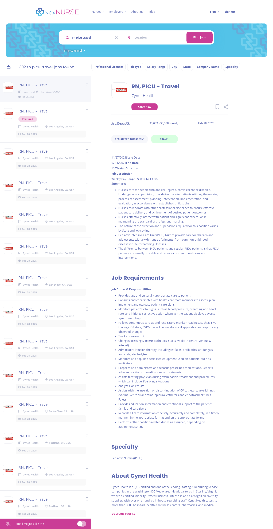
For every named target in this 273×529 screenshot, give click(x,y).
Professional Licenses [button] (108, 67)
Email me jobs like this (30, 524)
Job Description (121, 174)
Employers (116, 11)
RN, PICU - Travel (33, 84)
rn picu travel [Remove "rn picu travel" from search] (73, 51)
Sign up (230, 11)
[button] (225, 107)
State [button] (187, 67)
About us (137, 11)
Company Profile (123, 514)
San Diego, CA (120, 123)
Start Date (133, 157)
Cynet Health (143, 95)
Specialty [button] (231, 67)
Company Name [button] (208, 67)
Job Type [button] (135, 67)
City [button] (174, 67)
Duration (132, 168)
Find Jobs (199, 37)
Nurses (96, 11)
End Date (132, 163)
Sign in (214, 11)
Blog (152, 11)
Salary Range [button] (156, 67)
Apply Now (144, 106)
